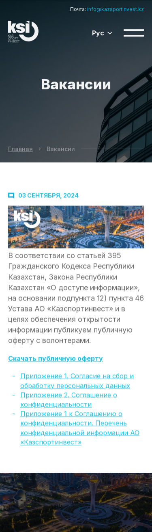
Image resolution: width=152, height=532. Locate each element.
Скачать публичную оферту (55, 361)
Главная (20, 148)
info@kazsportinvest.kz (115, 8)
